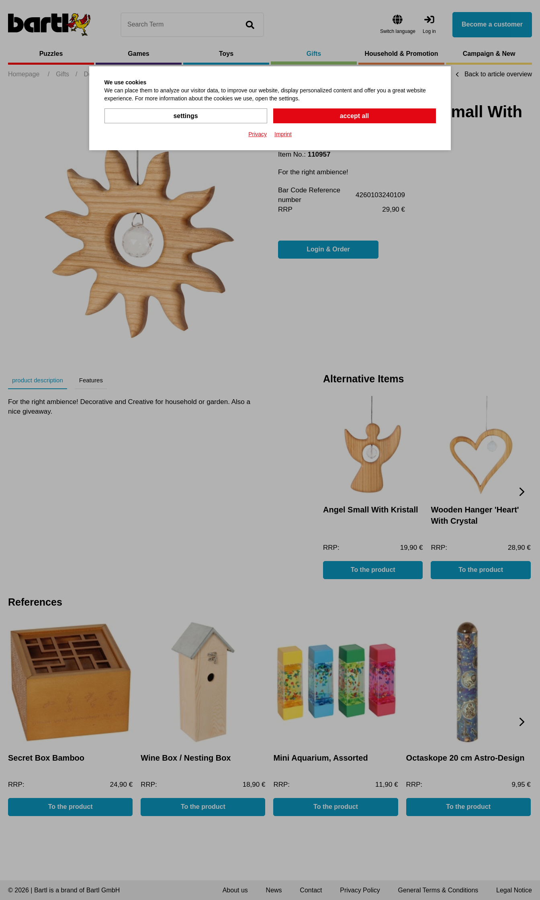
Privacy (257, 134)
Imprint (283, 134)
